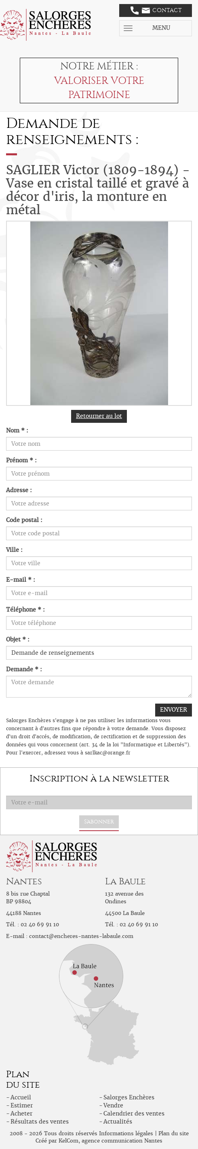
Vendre (113, 1105)
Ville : (14, 550)
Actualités (117, 1121)
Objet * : (17, 639)
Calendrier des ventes (133, 1113)
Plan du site (173, 1133)
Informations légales (126, 1133)
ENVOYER (173, 709)
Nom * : (17, 430)
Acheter (21, 1113)
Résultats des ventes (40, 1121)
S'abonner (99, 821)
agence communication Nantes (122, 1140)
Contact (156, 10)
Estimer (22, 1105)
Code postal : (24, 520)
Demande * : (24, 669)
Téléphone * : (25, 609)
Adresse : (19, 490)
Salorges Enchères (128, 1097)
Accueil (21, 1097)
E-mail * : (20, 579)
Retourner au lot (99, 416)
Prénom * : (21, 460)
